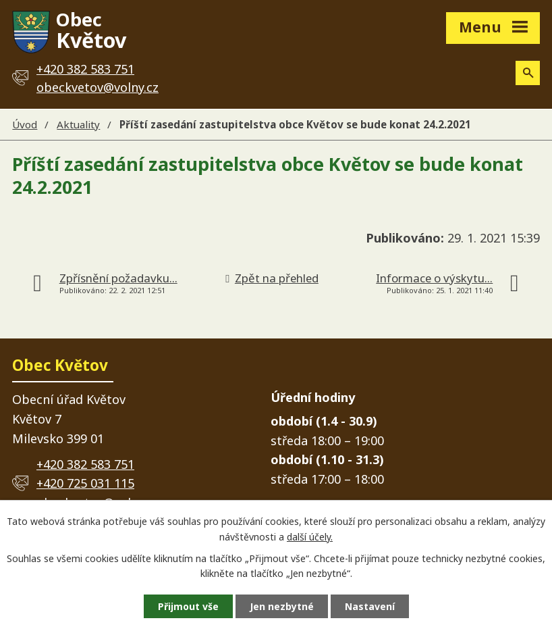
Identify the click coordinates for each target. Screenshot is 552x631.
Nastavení (370, 606)
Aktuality (78, 124)
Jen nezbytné (282, 606)
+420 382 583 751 (85, 464)
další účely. (310, 536)
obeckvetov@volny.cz (97, 87)
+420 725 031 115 (85, 483)
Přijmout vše (188, 606)
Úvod (24, 124)
